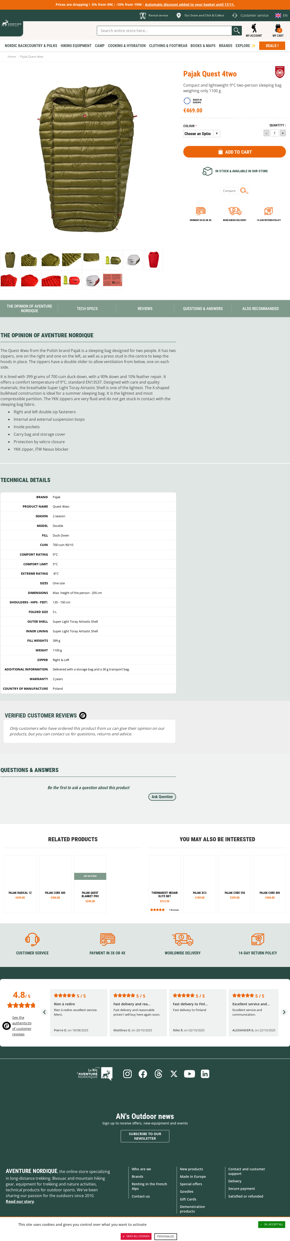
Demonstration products (192, 1208)
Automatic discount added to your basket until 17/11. (190, 4)
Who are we (141, 1168)
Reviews (145, 308)
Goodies (186, 1191)
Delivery (235, 1181)
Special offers (191, 1184)
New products (191, 1168)
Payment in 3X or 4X (107, 953)
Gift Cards (188, 1199)
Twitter (174, 1073)
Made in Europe (193, 1176)
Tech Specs (87, 308)
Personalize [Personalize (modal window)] (165, 1236)
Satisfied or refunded (245, 1196)
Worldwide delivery (234, 220)
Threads (158, 1073)
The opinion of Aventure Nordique (29, 308)
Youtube (190, 1073)
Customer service (32, 953)
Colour (189, 126)
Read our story (20, 1201)
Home (12, 57)
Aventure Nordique (31, 1170)
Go (237, 30)
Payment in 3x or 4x (200, 220)
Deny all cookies (136, 1236)
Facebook (142, 1073)
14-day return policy (269, 220)
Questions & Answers (203, 308)
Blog (97, 1074)
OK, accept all (271, 1224)
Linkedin (206, 1073)
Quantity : (278, 125)
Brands (137, 1176)
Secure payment (241, 1188)
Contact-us (141, 1196)
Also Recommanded (260, 308)
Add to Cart (238, 152)
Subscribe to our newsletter (145, 1136)
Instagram (126, 1073)
